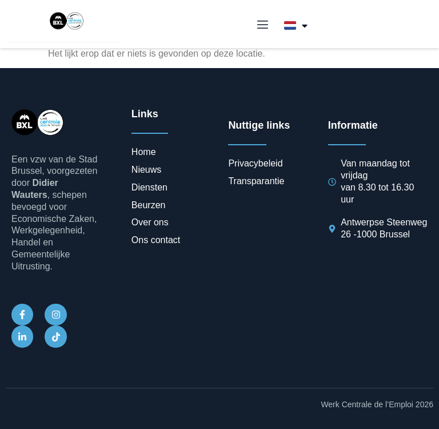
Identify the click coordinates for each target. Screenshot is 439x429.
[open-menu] (262, 25)
